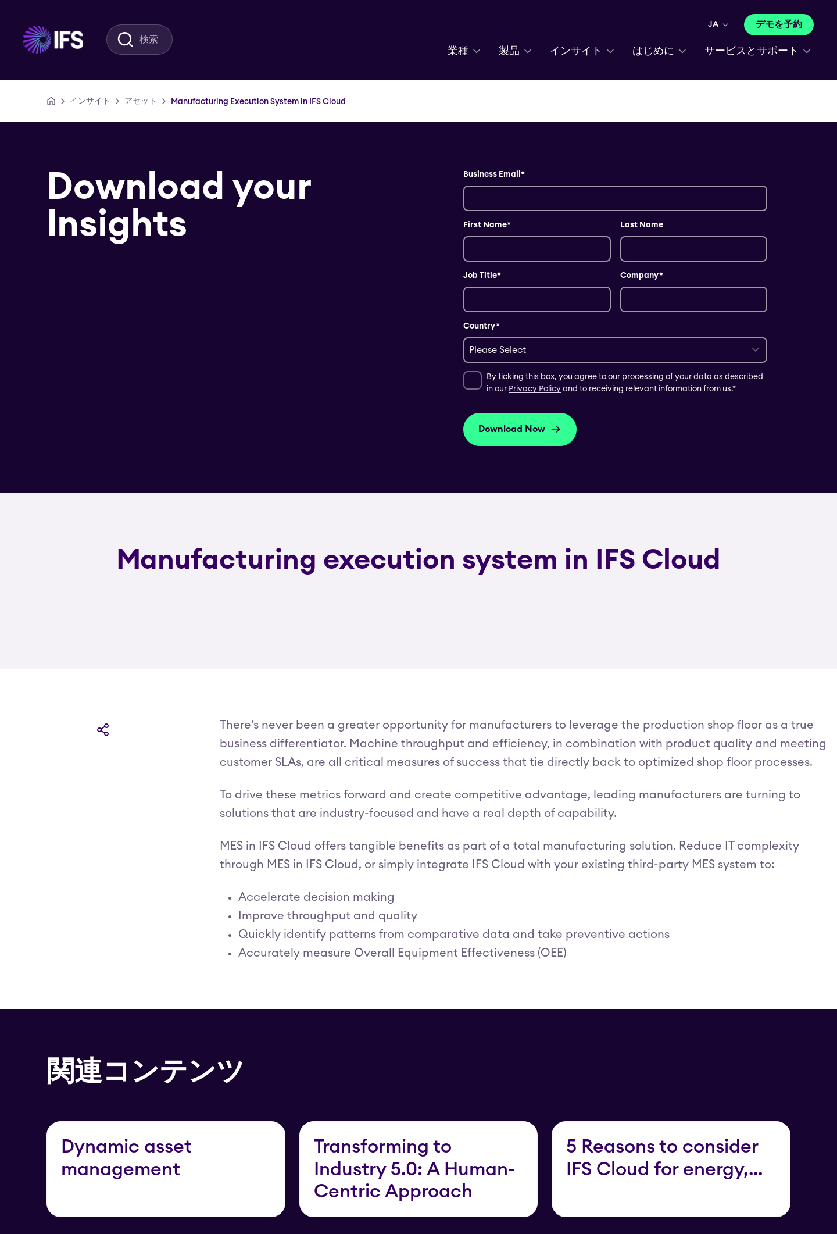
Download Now (519, 429)
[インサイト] (90, 101)
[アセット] (140, 101)
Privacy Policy (535, 389)
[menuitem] (53, 40)
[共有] (103, 729)
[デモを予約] (779, 24)
